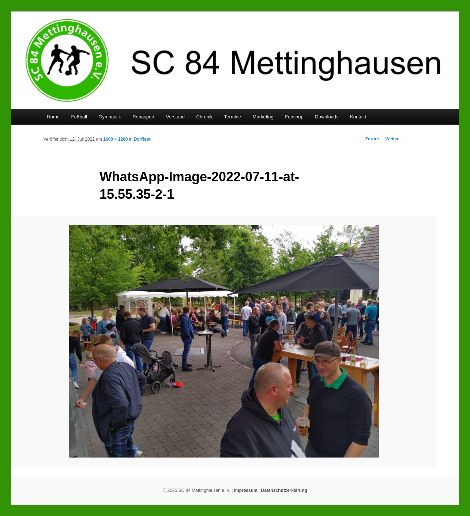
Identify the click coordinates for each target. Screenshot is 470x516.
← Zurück (370, 138)
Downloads (326, 116)
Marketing (263, 116)
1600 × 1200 (115, 139)
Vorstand (175, 116)
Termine (232, 116)
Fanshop (294, 116)
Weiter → (395, 138)
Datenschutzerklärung (284, 490)
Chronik (204, 116)
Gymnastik (109, 116)
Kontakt (358, 116)
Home (53, 116)
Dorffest (142, 139)
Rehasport (143, 116)
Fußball (79, 116)
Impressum (245, 490)
